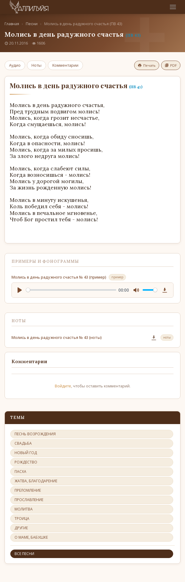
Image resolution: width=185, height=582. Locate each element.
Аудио (15, 65)
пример (117, 277)
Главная (12, 23)
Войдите (63, 386)
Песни (32, 23)
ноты (167, 337)
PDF (171, 65)
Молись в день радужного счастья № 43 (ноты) (57, 337)
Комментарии (65, 65)
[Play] (20, 290)
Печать (147, 65)
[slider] (71, 290)
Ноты (36, 65)
